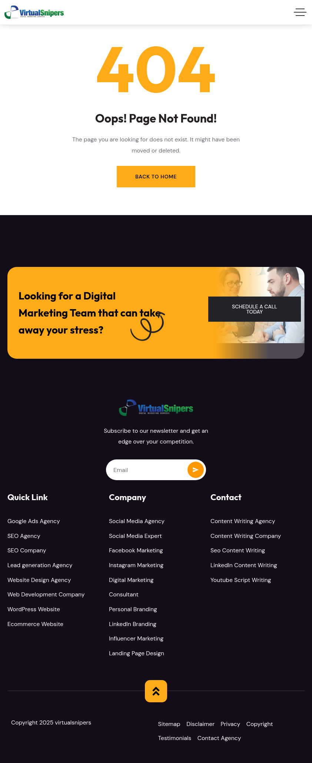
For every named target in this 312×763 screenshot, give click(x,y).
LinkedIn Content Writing (243, 565)
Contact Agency (222, 737)
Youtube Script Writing (240, 579)
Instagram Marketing (136, 565)
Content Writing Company (245, 536)
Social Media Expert (135, 536)
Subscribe (195, 470)
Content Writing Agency (242, 521)
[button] (254, 309)
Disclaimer (203, 723)
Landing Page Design (136, 652)
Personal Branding (133, 609)
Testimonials (176, 737)
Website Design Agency (39, 579)
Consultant (124, 594)
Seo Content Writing (237, 551)
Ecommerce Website (35, 623)
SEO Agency (23, 536)
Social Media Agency (137, 521)
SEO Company (26, 551)
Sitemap (170, 723)
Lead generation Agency (39, 565)
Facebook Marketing (136, 551)
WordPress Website (33, 609)
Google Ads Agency (33, 521)
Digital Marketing (131, 579)
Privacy (234, 723)
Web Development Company (45, 594)
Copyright (265, 723)
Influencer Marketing (136, 638)
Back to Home (156, 176)
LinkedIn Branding (132, 623)
